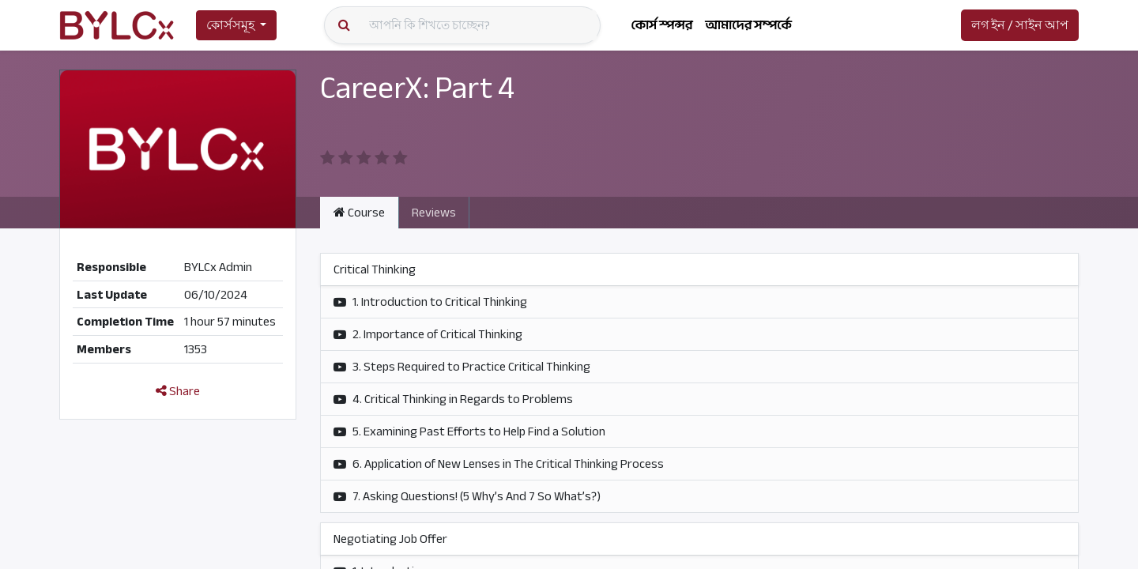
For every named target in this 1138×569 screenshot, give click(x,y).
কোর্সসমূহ (230, 25)
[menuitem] (661, 25)
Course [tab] (359, 212)
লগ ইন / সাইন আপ (1019, 25)
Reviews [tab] (434, 212)
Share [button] (178, 391)
